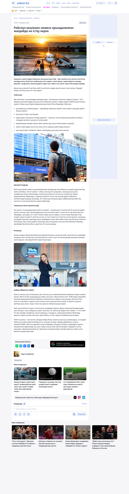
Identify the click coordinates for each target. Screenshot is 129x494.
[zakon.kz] (23, 3)
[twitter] (32, 346)
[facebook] (24, 346)
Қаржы (58, 3)
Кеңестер (36, 18)
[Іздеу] (115, 3)
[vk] (28, 346)
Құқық (69, 3)
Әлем (53, 3)
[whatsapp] (16, 346)
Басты (15, 18)
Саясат (48, 3)
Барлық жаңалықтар (25, 18)
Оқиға (64, 3)
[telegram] (20, 346)
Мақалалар (75, 3)
